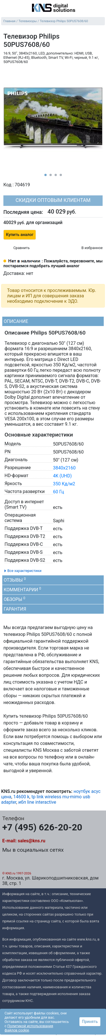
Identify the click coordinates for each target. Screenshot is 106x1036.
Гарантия (15, 609)
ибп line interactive (37, 802)
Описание (16, 321)
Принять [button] (90, 1021)
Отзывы (15, 580)
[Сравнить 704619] (16, 248)
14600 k (21, 796)
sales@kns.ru (31, 840)
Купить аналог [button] (19, 234)
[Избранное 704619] (87, 248)
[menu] (5, 8)
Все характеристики (24, 571)
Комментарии (22, 589)
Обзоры (14, 599)
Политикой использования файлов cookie (29, 1028)
